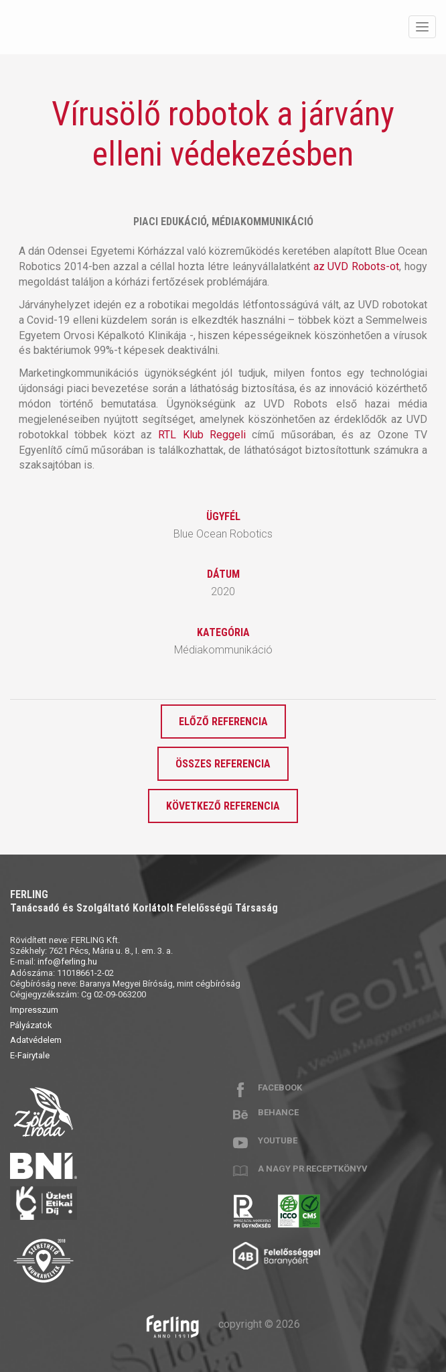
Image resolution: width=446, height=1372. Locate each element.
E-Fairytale (30, 1055)
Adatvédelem (36, 1040)
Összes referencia (223, 763)
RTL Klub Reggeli (202, 434)
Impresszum (34, 1010)
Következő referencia (223, 806)
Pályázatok (31, 1025)
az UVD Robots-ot (356, 266)
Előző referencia (223, 721)
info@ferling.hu (67, 961)
